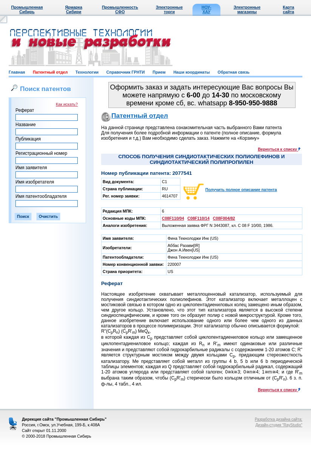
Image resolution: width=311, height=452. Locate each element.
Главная (17, 72)
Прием (158, 72)
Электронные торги (169, 9)
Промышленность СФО (120, 9)
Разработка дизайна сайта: (278, 419)
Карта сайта (288, 9)
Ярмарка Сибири (73, 9)
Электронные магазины (247, 9)
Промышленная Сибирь (27, 9)
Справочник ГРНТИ (125, 72)
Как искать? (67, 104)
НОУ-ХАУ (206, 9)
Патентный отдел (50, 72)
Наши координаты (191, 72)
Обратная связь (233, 72)
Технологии (87, 72)
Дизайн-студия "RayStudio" (279, 425)
